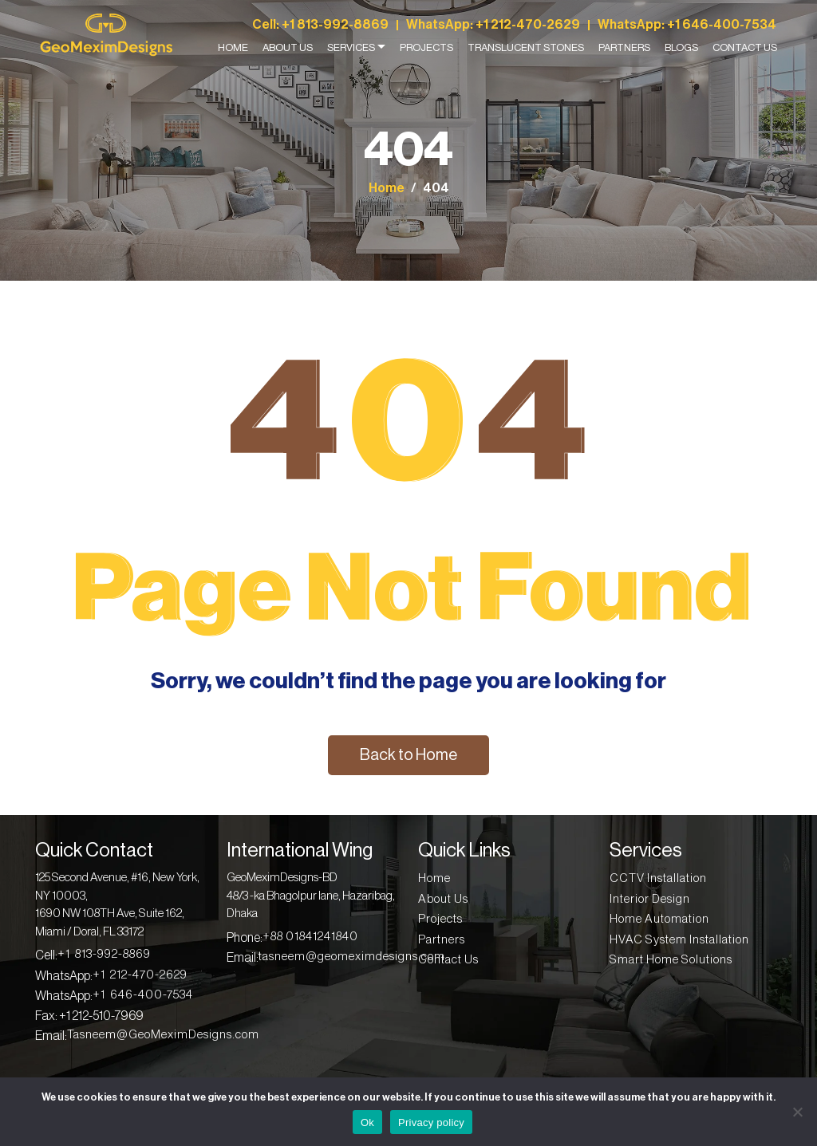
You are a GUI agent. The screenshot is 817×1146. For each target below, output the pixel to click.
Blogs (681, 47)
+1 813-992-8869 (335, 25)
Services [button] (351, 47)
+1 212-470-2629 (528, 25)
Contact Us (744, 47)
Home (233, 47)
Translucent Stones (526, 47)
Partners (624, 47)
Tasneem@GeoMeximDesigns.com (163, 1035)
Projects (426, 47)
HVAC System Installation (679, 940)
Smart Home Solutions (671, 960)
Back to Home (408, 755)
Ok (367, 1122)
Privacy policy (431, 1122)
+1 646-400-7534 (721, 25)
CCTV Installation (658, 878)
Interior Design (650, 899)
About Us (287, 47)
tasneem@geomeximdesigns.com (352, 957)
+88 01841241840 (310, 937)
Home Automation (659, 919)
